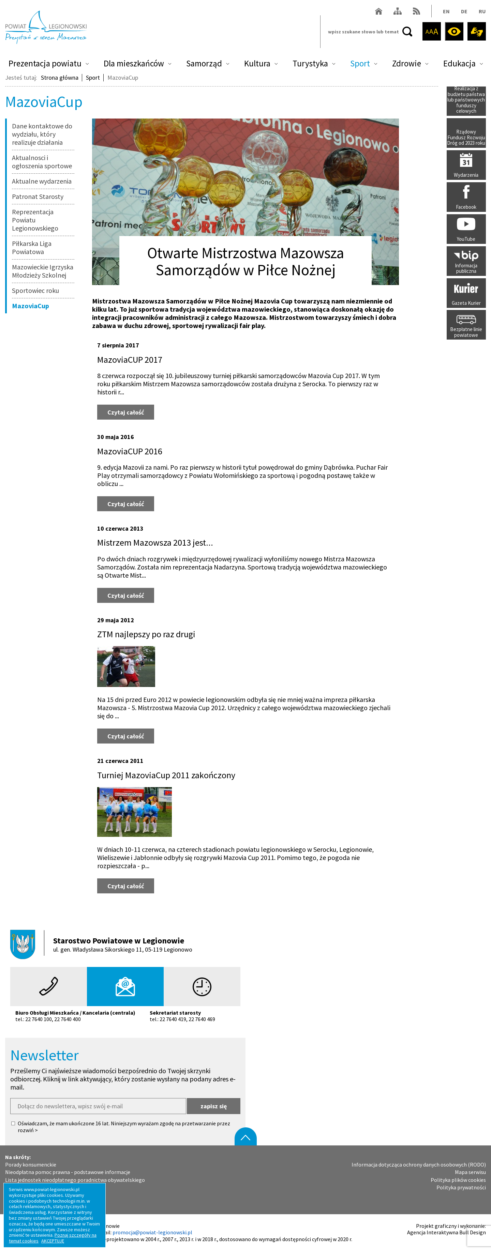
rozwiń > (28, 1130)
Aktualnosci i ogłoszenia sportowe (42, 161)
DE (464, 11)
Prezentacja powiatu (45, 63)
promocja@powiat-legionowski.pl (152, 1232)
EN (446, 11)
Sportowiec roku (35, 290)
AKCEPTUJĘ (52, 1241)
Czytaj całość (130, 410)
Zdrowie (406, 63)
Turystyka (310, 63)
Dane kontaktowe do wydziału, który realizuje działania (42, 134)
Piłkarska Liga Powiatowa (31, 247)
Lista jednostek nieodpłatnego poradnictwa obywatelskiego (75, 1180)
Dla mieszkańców (134, 63)
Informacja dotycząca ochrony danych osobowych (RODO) (419, 1164)
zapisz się (213, 1106)
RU (482, 11)
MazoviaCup (30, 305)
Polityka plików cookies (458, 1180)
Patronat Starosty (37, 196)
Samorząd (204, 63)
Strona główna (59, 77)
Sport (360, 63)
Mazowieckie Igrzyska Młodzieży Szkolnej (42, 271)
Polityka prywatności (461, 1187)
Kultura (257, 63)
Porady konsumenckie (30, 1164)
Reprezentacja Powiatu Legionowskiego (35, 219)
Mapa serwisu (470, 1172)
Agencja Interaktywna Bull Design (446, 1232)
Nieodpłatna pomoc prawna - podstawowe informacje (67, 1172)
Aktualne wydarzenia (42, 181)
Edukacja (459, 63)
